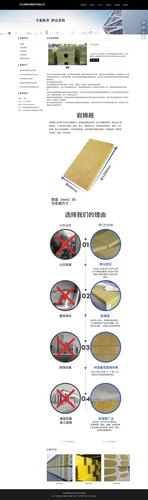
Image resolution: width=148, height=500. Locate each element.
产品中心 (100, 5)
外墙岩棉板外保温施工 (26, 78)
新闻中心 (109, 5)
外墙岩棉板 (23, 51)
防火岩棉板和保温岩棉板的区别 (29, 87)
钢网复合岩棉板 (25, 58)
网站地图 (83, 493)
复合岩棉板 (111, 441)
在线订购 (94, 60)
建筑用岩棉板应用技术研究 (28, 70)
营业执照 (117, 5)
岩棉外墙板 (88, 483)
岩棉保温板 (23, 55)
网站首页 (83, 5)
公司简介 (92, 5)
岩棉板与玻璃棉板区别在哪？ (29, 83)
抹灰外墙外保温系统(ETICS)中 (29, 74)
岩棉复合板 (70, 441)
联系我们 (125, 5)
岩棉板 (52, 74)
